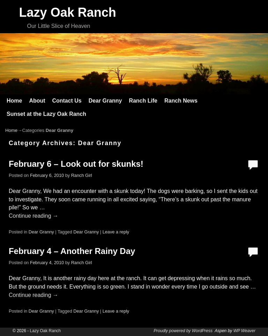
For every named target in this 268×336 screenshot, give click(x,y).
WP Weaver (244, 330)
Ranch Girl (81, 175)
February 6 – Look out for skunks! (76, 164)
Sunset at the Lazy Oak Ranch (46, 114)
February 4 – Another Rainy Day (72, 251)
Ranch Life (143, 101)
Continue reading (33, 216)
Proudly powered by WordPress (183, 330)
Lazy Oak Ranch (67, 12)
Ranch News (181, 101)
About (37, 101)
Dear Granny (105, 101)
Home (14, 101)
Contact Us (66, 101)
